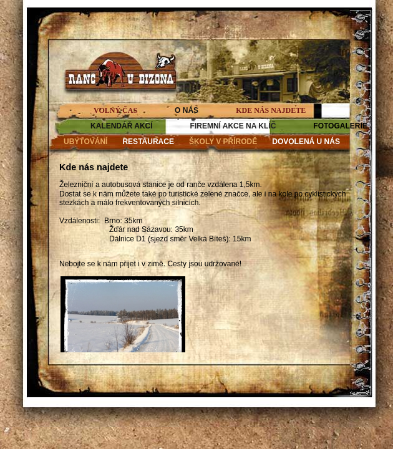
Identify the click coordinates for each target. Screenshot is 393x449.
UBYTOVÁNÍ (85, 141)
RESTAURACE (147, 141)
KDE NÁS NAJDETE (271, 110)
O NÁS (186, 110)
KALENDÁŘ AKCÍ (121, 126)
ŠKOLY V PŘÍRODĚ (223, 141)
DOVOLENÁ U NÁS (306, 141)
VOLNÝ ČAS (115, 110)
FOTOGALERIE (340, 126)
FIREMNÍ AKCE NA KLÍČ (233, 126)
